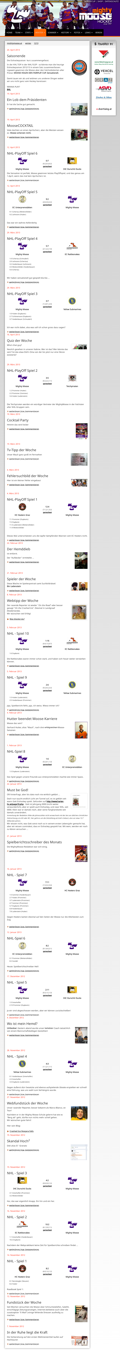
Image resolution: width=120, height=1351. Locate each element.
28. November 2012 (16, 1050)
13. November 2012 (16, 1296)
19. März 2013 (13, 414)
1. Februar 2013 (14, 745)
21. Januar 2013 (14, 836)
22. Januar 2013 (14, 784)
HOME (9, 32)
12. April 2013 (13, 147)
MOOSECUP (89, 1)
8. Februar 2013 (14, 594)
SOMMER (53, 32)
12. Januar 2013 (14, 932)
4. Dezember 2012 (15, 1017)
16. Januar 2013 (14, 869)
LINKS (89, 32)
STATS (29, 32)
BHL (9, 89)
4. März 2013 (13, 469)
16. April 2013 (13, 334)
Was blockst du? (16, 619)
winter (28, 43)
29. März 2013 (13, 232)
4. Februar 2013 (14, 712)
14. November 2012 (16, 1255)
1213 (36, 43)
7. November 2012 (15, 1326)
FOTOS (78, 32)
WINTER (40, 32)
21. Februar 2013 (15, 573)
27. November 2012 (16, 1097)
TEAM (18, 32)
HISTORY (66, 32)
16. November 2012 (16, 1211)
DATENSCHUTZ (112, 1)
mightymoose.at (14, 43)
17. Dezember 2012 (16, 976)
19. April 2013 (13, 93)
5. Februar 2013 (14, 627)
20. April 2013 (13, 50)
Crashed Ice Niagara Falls (20, 1131)
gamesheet (47, 166)
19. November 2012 (16, 1135)
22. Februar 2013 (15, 543)
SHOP (100, 1)
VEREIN (98, 32)
